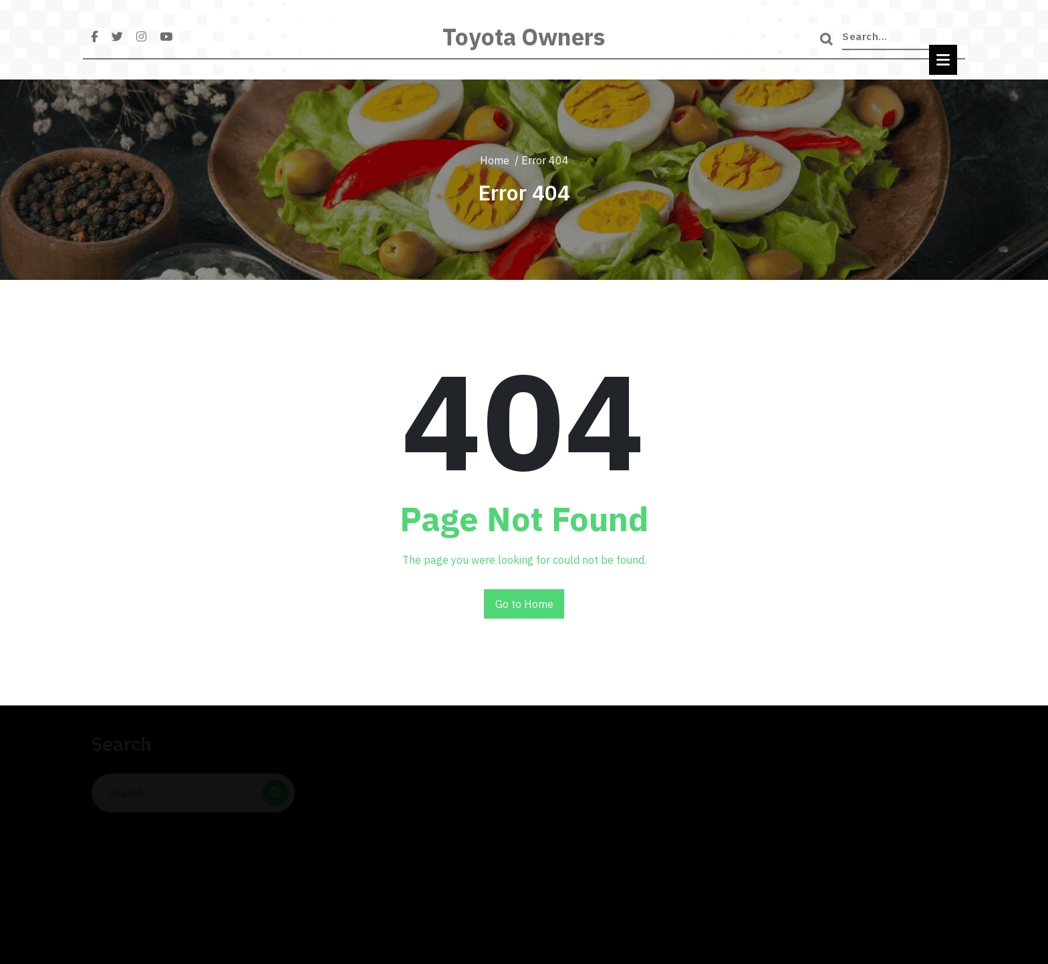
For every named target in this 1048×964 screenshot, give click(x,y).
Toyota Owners (524, 43)
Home (494, 160)
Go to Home (524, 604)
